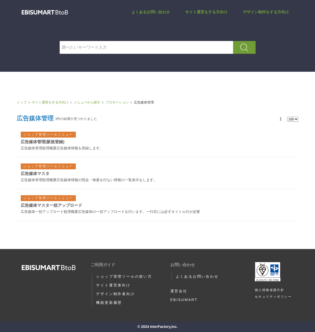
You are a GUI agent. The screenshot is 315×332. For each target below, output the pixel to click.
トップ (22, 102)
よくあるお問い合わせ (150, 12)
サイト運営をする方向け (206, 12)
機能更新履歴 (109, 302)
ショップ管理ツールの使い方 (124, 276)
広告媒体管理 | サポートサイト (44, 12)
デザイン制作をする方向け (266, 12)
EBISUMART (184, 300)
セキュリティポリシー (273, 296)
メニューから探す (87, 102)
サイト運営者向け (113, 285)
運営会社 (178, 291)
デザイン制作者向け (115, 294)
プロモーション (117, 102)
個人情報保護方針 (269, 290)
